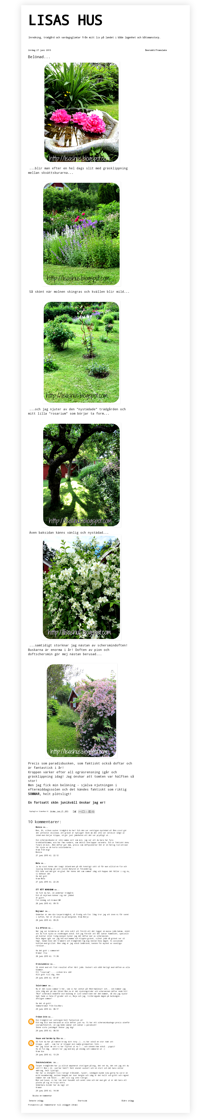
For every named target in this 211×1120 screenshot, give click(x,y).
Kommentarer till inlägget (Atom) (61, 1105)
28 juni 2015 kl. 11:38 (47, 956)
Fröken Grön (41, 1017)
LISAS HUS (65, 20)
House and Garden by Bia (48, 1038)
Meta (38, 863)
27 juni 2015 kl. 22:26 (47, 882)
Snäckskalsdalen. (44, 1062)
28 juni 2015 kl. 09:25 (47, 920)
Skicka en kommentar (42, 1095)
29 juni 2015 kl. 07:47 (47, 978)
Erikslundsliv (42, 964)
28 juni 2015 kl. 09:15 (47, 903)
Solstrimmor (41, 985)
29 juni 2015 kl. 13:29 (47, 1054)
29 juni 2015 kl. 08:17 (47, 1009)
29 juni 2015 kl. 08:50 (47, 1030)
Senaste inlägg (36, 1100)
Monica (39, 827)
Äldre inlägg (128, 1100)
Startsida (82, 1100)
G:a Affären (41, 928)
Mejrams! (40, 911)
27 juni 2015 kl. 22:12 (47, 855)
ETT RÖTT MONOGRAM (44, 889)
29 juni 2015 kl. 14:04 (47, 1090)
